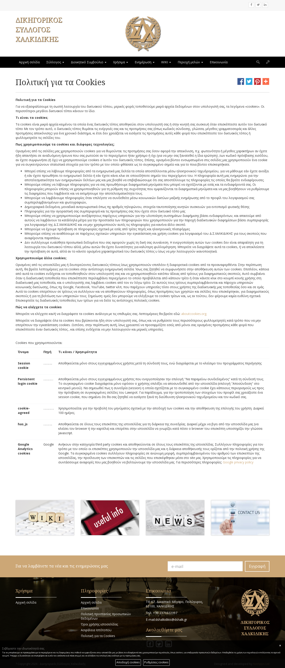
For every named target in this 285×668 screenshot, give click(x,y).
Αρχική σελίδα (29, 62)
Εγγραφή (257, 566)
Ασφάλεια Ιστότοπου (96, 630)
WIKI (166, 62)
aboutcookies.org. (194, 314)
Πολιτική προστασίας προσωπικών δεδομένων (106, 616)
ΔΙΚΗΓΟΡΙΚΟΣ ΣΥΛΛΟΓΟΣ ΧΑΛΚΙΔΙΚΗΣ (39, 29)
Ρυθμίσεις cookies (156, 662)
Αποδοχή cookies (128, 662)
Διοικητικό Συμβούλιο (88, 62)
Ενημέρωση (145, 62)
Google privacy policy (238, 462)
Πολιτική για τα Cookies (98, 636)
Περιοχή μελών (190, 62)
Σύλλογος (55, 62)
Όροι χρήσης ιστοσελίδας (99, 624)
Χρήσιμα (120, 62)
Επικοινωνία (219, 62)
